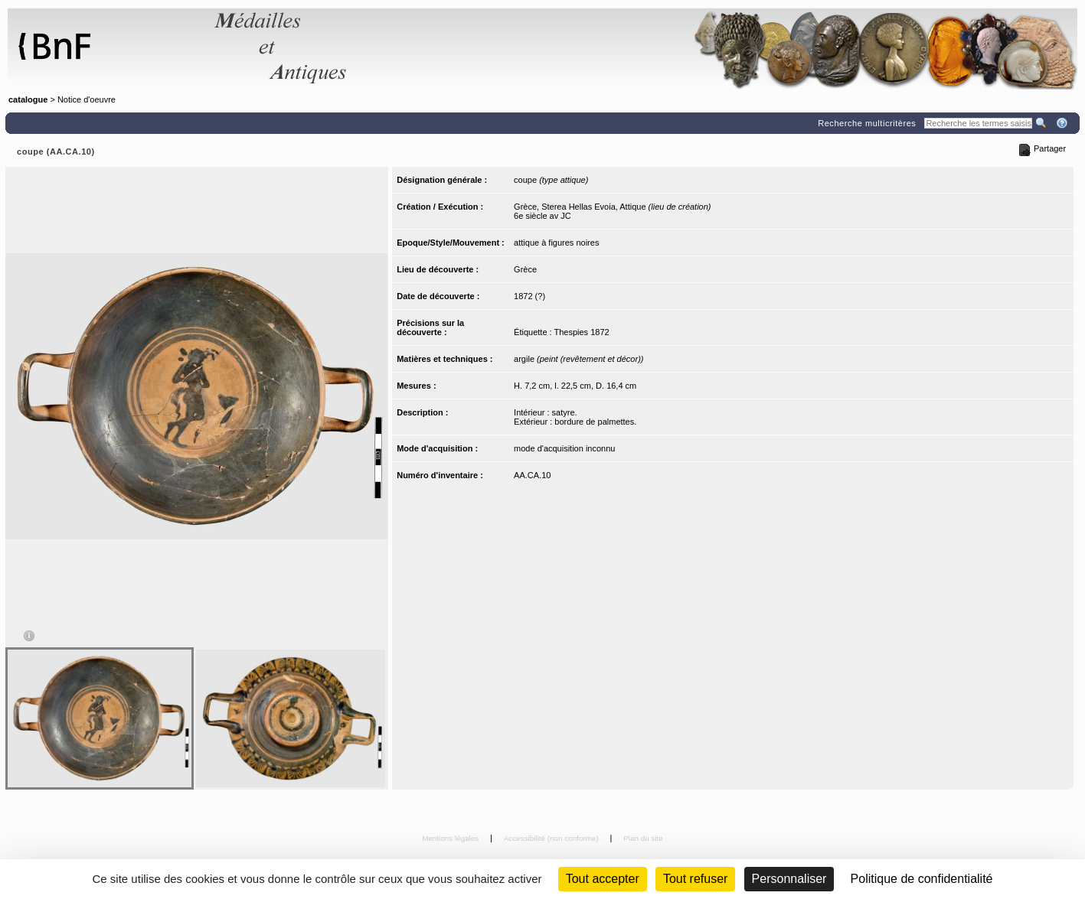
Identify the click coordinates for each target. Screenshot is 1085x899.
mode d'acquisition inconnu (564, 448)
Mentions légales (451, 838)
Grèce (525, 269)
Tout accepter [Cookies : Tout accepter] (602, 878)
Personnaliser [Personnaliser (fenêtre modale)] (789, 878)
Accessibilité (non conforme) (552, 838)
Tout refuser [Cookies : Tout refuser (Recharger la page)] (695, 878)
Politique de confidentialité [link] (922, 878)
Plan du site (643, 838)
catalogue (27, 99)
